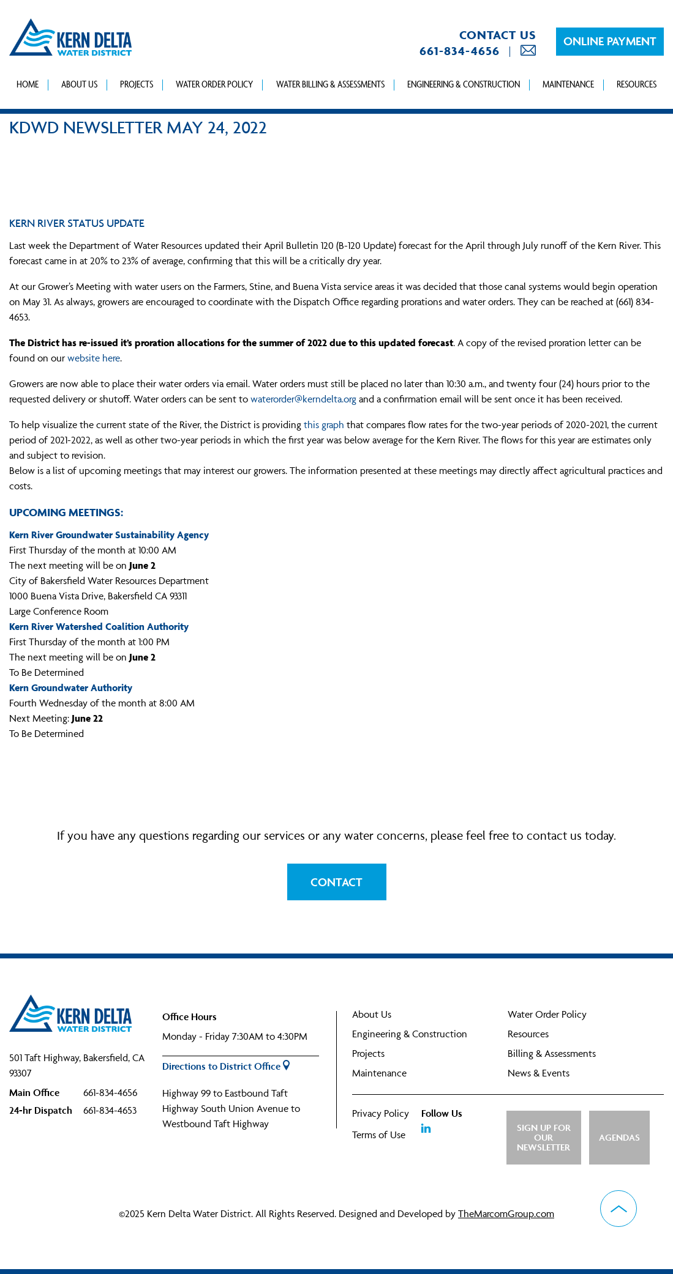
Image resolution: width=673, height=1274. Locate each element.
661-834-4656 (459, 50)
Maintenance (568, 84)
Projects (136, 84)
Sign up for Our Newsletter (544, 1137)
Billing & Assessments (552, 1053)
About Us (79, 84)
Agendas (619, 1137)
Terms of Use (378, 1134)
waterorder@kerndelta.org (303, 399)
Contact (336, 882)
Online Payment (609, 41)
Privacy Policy (380, 1113)
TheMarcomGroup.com (506, 1213)
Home (28, 84)
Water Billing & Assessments (330, 84)
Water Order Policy (214, 84)
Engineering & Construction (463, 84)
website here (93, 358)
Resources (636, 84)
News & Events (539, 1073)
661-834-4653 (110, 1110)
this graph (324, 424)
